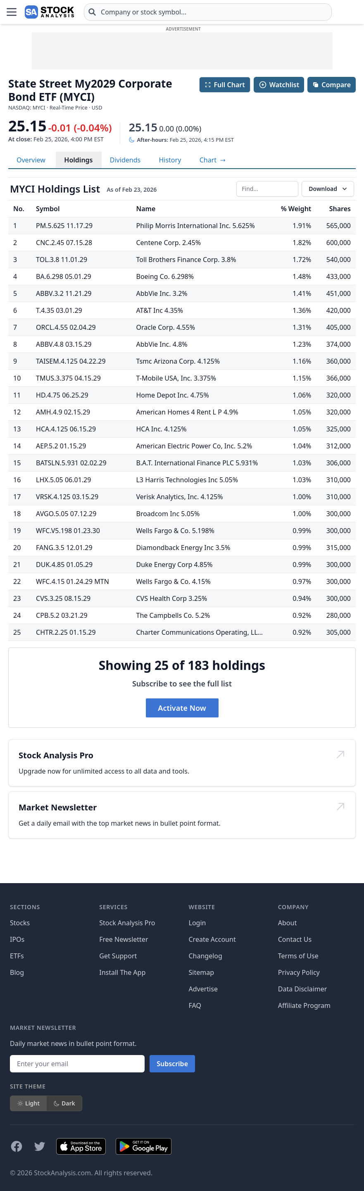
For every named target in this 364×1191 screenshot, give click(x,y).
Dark (64, 1103)
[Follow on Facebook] (16, 1146)
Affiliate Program (304, 1005)
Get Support (118, 955)
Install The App (122, 972)
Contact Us (295, 939)
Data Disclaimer (302, 988)
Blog (17, 972)
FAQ (195, 1005)
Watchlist (279, 84)
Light (28, 1103)
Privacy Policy (299, 972)
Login (197, 922)
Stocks (20, 922)
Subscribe (172, 1063)
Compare (331, 84)
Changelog (205, 955)
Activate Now (182, 708)
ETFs (17, 955)
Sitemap (201, 972)
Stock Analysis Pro (127, 922)
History (170, 159)
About (287, 922)
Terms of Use (298, 955)
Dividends (125, 159)
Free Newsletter (123, 939)
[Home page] (49, 12)
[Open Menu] (11, 12)
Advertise (203, 988)
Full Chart (225, 84)
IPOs (17, 939)
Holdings (78, 159)
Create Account (212, 939)
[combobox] (208, 12)
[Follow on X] (39, 1146)
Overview (31, 159)
